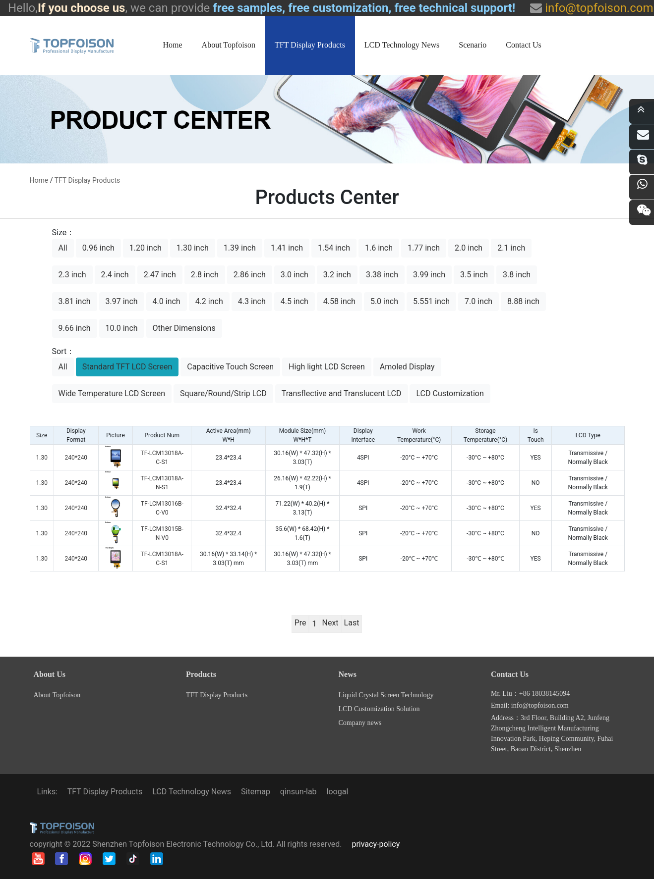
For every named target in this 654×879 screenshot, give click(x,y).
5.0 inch (384, 301)
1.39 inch (240, 248)
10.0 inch (122, 328)
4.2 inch (209, 301)
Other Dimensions (184, 328)
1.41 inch (287, 248)
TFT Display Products (310, 45)
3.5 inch (474, 274)
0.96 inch (98, 248)
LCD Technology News (401, 45)
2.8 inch (205, 274)
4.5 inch (294, 301)
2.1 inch (511, 248)
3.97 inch (122, 301)
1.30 (42, 457)
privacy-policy (376, 844)
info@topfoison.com (597, 8)
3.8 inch (517, 274)
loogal (338, 791)
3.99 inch (429, 274)
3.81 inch (75, 301)
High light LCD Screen (327, 366)
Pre (300, 622)
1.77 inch (424, 248)
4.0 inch (166, 301)
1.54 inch (334, 248)
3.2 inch (337, 274)
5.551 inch (431, 301)
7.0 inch (478, 301)
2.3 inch (72, 274)
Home (172, 45)
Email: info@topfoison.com (530, 705)
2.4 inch (115, 274)
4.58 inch (339, 301)
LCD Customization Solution (379, 709)
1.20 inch (145, 248)
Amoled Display (407, 366)
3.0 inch (294, 274)
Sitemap (255, 791)
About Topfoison (228, 45)
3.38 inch (382, 274)
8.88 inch (523, 301)
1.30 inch (193, 248)
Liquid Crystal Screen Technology (386, 695)
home (39, 180)
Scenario (472, 45)
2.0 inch (468, 248)
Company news (360, 722)
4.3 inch (252, 301)
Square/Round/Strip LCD (223, 393)
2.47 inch (160, 274)
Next (330, 622)
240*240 (75, 457)
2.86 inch (250, 274)
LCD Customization (449, 393)
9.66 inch (75, 328)
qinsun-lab (298, 791)
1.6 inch (379, 248)
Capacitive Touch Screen (230, 366)
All (63, 248)
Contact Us (523, 45)
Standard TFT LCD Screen (127, 366)
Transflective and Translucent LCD (342, 393)
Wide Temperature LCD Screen (112, 393)
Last (351, 622)
